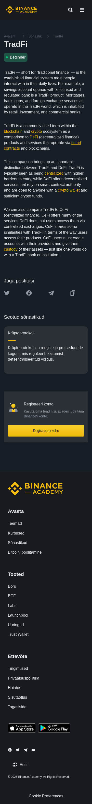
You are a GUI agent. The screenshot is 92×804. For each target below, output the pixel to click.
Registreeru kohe (46, 431)
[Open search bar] (69, 9)
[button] (82, 10)
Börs (12, 586)
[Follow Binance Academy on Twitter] (18, 749)
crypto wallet (69, 190)
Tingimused (18, 668)
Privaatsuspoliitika (23, 678)
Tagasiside (17, 707)
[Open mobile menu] (82, 9)
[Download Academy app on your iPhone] (22, 728)
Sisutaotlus (17, 697)
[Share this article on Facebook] (29, 293)
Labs (12, 606)
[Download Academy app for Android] (54, 728)
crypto (36, 131)
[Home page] (21, 10)
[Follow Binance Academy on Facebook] (10, 750)
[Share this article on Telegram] (51, 293)
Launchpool (18, 615)
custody (10, 249)
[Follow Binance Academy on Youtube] (33, 750)
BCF (12, 596)
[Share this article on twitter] (7, 293)
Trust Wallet (18, 634)
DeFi (34, 137)
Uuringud (16, 625)
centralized (53, 173)
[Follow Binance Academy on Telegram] (25, 750)
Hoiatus (14, 688)
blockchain (13, 131)
